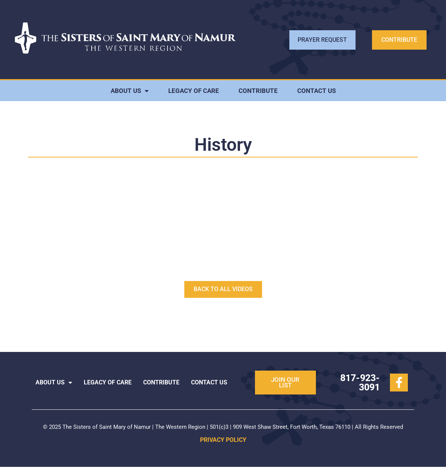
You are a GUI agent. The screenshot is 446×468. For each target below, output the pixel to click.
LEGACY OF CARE (193, 92)
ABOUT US (130, 92)
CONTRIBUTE (258, 92)
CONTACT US (316, 92)
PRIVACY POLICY (223, 440)
